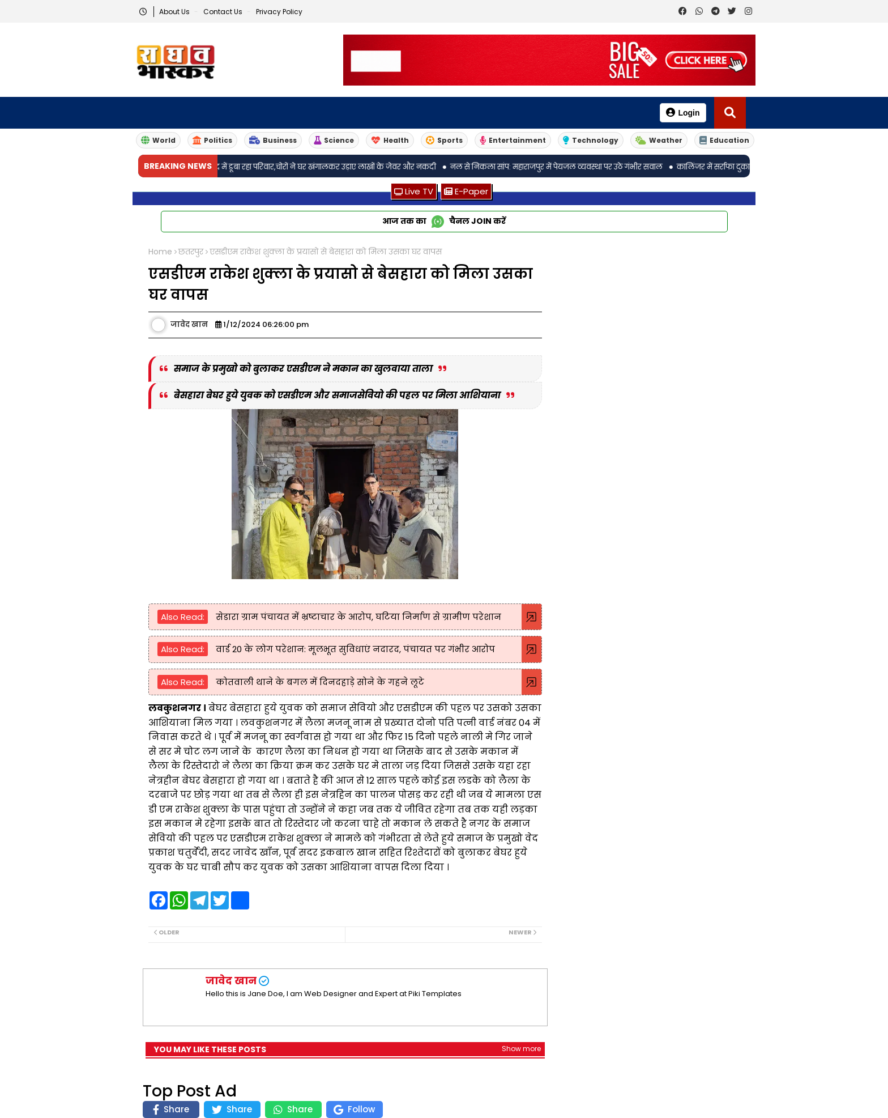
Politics (212, 140)
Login (682, 112)
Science (334, 140)
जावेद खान (231, 981)
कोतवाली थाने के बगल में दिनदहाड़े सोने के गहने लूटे (319, 682)
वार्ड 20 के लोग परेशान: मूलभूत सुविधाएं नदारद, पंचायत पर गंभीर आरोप (354, 649)
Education (724, 140)
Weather (658, 140)
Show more (521, 1048)
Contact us (223, 11)
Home (160, 251)
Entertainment (513, 140)
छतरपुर (190, 251)
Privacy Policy (279, 11)
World (158, 140)
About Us (175, 11)
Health (390, 140)
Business (273, 140)
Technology (590, 140)
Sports (444, 140)
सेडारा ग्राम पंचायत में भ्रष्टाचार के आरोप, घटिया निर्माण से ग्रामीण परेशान (357, 617)
